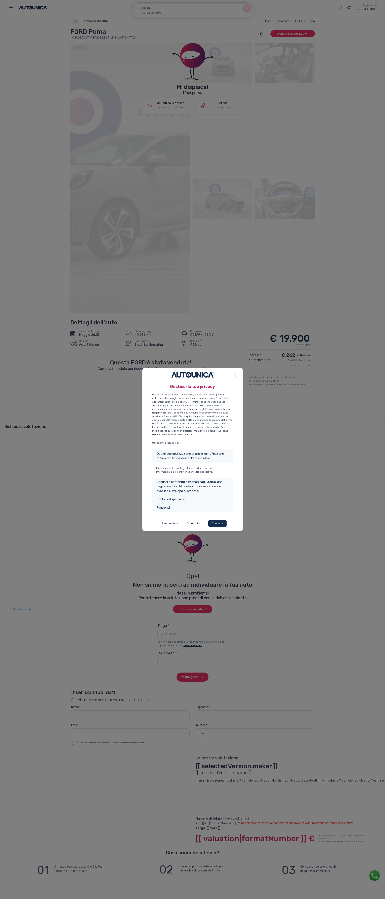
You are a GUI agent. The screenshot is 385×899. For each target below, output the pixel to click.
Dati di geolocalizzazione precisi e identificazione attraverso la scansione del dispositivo (190, 456)
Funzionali (163, 507)
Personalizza (170, 523)
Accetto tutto (195, 523)
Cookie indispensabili (171, 499)
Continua (217, 523)
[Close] (235, 375)
